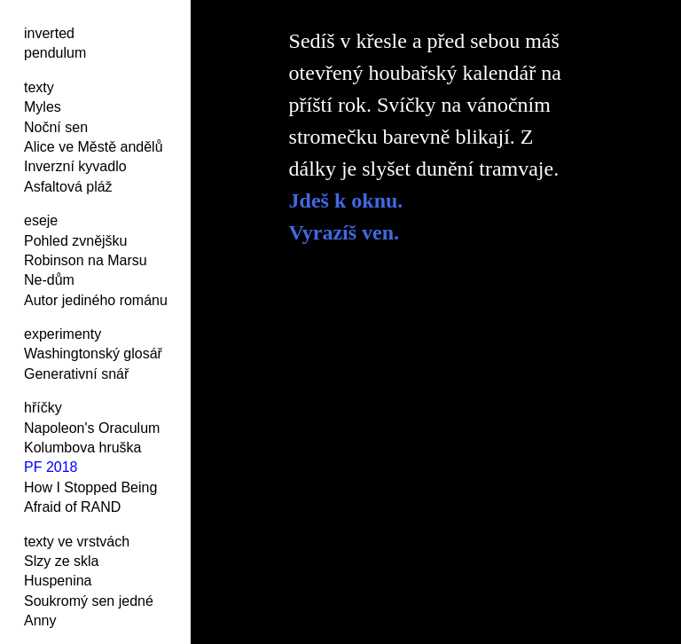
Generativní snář (76, 373)
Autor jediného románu (96, 300)
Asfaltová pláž (68, 186)
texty (39, 87)
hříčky (43, 407)
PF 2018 (50, 467)
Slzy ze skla (61, 561)
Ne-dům (49, 279)
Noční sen (56, 127)
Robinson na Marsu (85, 260)
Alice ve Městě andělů (93, 146)
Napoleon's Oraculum (92, 428)
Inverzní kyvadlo (75, 166)
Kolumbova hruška (83, 447)
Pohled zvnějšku (76, 240)
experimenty (62, 334)
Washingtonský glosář (93, 353)
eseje (41, 220)
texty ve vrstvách (76, 541)
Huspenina (58, 580)
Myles (42, 106)
